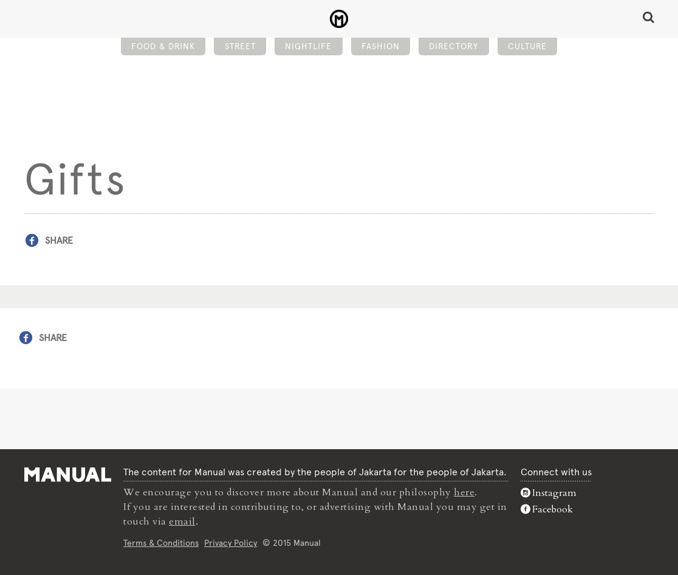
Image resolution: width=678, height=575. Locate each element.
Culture (527, 46)
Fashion (380, 46)
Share (59, 240)
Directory (453, 46)
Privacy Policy (230, 543)
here (464, 492)
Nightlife (308, 46)
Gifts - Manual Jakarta (339, 19)
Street (240, 46)
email (182, 521)
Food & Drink (163, 46)
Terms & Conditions (161, 543)
